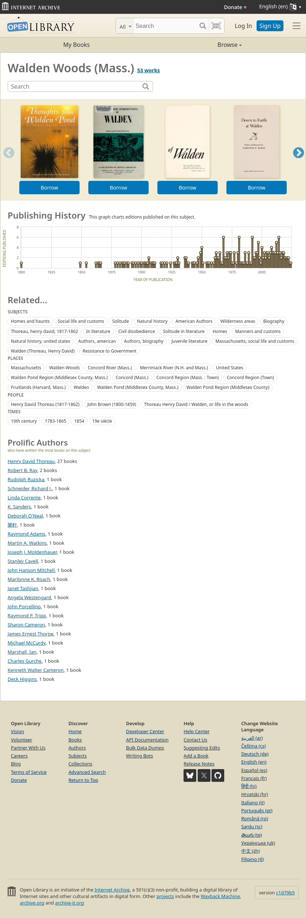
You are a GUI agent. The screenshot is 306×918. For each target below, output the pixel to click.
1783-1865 (55, 421)
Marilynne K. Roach (29, 579)
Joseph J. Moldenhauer (32, 552)
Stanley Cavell (23, 561)
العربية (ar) (252, 738)
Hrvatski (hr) (254, 794)
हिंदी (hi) (249, 786)
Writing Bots (139, 755)
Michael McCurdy (26, 642)
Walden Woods (64, 368)
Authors (77, 747)
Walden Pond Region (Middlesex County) (227, 387)
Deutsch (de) (255, 754)
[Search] (164, 25)
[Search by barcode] (216, 25)
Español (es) (254, 770)
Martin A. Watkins (27, 543)
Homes (220, 331)
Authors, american (97, 341)
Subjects (77, 755)
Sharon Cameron (26, 624)
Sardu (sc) (251, 826)
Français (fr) (254, 778)
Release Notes (199, 763)
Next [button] (298, 161)
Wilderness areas (237, 321)
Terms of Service (29, 772)
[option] (49, 150)
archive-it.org (69, 902)
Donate (235, 7)
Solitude (120, 321)
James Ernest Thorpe (30, 633)
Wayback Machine (220, 896)
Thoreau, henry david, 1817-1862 (44, 331)
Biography (273, 321)
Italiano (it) (253, 802)
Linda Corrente (24, 497)
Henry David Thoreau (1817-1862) (45, 404)
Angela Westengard (29, 597)
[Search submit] (202, 25)
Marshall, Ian (22, 652)
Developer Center (145, 731)
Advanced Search (87, 772)
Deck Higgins (22, 679)
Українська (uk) (258, 843)
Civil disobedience (136, 331)
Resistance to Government (109, 351)
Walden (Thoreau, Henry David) (43, 351)
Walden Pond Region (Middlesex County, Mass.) (59, 377)
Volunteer (21, 739)
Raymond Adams (26, 534)
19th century (24, 421)
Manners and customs (258, 331)
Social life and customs (81, 321)
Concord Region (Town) (250, 377)
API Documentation (147, 739)
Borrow (49, 187)
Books (75, 739)
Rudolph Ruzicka (26, 479)
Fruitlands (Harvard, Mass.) (38, 387)
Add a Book (196, 755)
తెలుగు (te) (251, 835)
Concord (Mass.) (132, 377)
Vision (17, 731)
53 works (148, 70)
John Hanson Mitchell (31, 570)
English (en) (254, 762)
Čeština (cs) (253, 746)
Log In (243, 26)
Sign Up (270, 26)
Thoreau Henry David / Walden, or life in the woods (196, 404)
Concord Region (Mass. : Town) (187, 377)
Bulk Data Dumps (145, 747)
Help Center (197, 731)
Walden (81, 387)
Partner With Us (28, 747)
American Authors (194, 321)
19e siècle (102, 421)
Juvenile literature (190, 341)
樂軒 (12, 524)
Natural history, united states (40, 341)
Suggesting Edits (202, 747)
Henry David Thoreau (31, 461)
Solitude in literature (184, 331)
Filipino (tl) (252, 859)
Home (74, 731)
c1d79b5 (285, 892)
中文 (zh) (250, 851)
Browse (197, 45)
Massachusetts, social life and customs (255, 341)
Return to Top (83, 780)
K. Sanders (19, 506)
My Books (76, 45)
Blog (16, 763)
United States (229, 368)
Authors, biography (144, 341)
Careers (19, 755)
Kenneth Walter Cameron (36, 670)
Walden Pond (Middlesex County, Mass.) (137, 387)
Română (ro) (254, 818)
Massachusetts (26, 368)
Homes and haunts (30, 321)
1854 (79, 421)
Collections (80, 763)
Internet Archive (112, 889)
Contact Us (195, 739)
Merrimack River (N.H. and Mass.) (174, 368)
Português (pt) (257, 810)
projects (165, 896)
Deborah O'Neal (25, 515)
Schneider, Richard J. (30, 488)
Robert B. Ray (22, 470)
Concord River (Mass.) (110, 368)
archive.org (32, 902)
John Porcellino (24, 606)
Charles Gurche (24, 661)
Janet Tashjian (23, 588)
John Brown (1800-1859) (112, 404)
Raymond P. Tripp (27, 615)
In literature (98, 331)
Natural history (152, 321)
